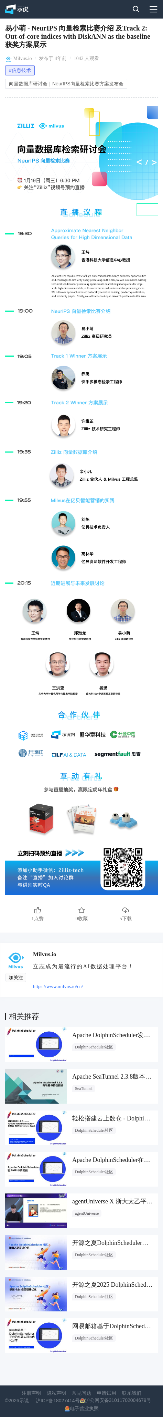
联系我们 (131, 1393)
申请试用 (106, 1393)
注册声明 (31, 1393)
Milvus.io (22, 58)
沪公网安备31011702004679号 (118, 1400)
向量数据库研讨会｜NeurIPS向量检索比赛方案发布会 (66, 83)
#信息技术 (20, 70)
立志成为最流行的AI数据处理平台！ (83, 966)
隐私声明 (56, 1393)
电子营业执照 (84, 1408)
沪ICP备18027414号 (58, 1400)
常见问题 (81, 1393)
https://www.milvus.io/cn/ (58, 986)
